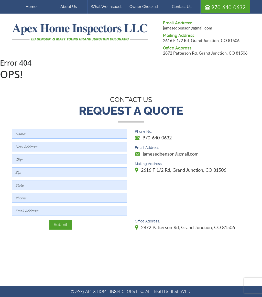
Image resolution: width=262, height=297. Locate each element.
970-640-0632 (225, 7)
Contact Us (181, 6)
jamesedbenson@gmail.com (187, 28)
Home (31, 6)
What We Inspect (106, 6)
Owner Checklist (143, 6)
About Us (68, 6)
